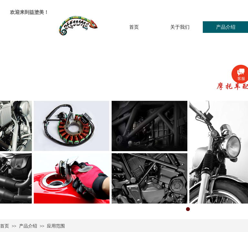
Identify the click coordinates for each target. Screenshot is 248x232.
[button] (188, 209)
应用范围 (56, 226)
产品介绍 (28, 226)
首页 (4, 226)
